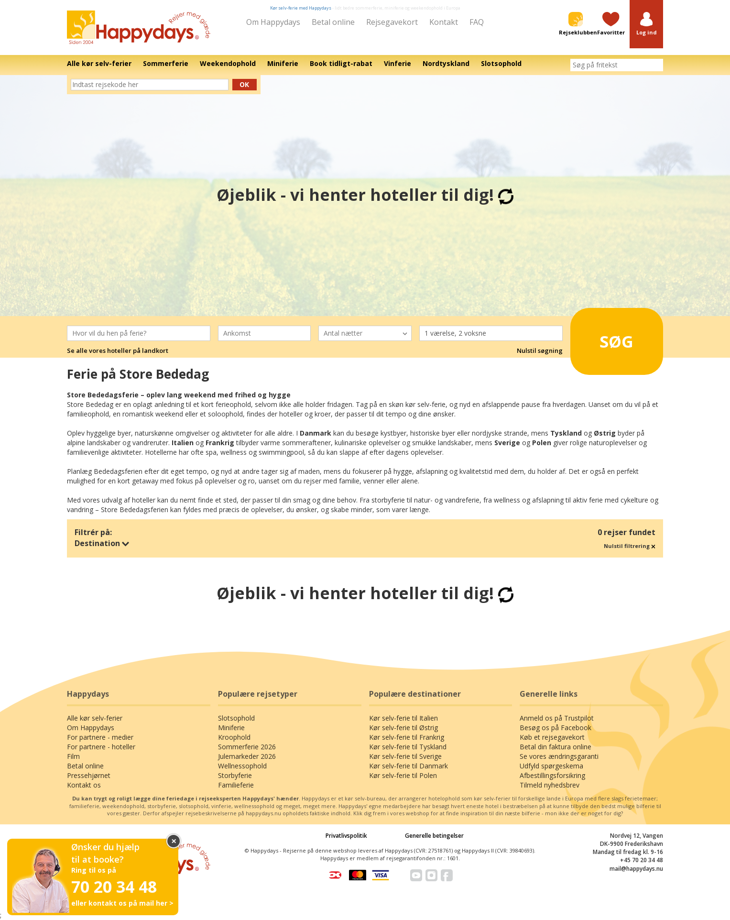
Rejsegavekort (392, 22)
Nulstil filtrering (629, 545)
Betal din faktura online (555, 746)
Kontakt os (84, 784)
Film (73, 756)
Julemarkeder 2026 (247, 756)
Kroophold (234, 737)
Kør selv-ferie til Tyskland (408, 746)
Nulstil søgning (540, 350)
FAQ (476, 22)
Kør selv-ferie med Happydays (300, 8)
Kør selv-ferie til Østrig (403, 727)
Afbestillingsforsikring (552, 775)
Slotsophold (236, 718)
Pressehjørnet (88, 775)
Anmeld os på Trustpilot (557, 718)
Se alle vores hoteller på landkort (117, 350)
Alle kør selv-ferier (94, 718)
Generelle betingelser (434, 836)
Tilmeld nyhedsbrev (549, 784)
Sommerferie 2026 (247, 746)
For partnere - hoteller (101, 746)
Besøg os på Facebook (555, 727)
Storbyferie (235, 775)
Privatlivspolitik (346, 836)
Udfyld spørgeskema (551, 765)
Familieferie (236, 784)
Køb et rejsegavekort (552, 737)
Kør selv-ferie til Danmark (408, 765)
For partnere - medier (100, 737)
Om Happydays (273, 22)
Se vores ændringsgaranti (559, 756)
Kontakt (443, 22)
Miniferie (231, 727)
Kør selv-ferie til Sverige (405, 756)
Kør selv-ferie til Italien (403, 718)
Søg (604, 338)
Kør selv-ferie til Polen (403, 775)
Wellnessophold (242, 765)
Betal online (333, 22)
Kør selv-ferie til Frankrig (406, 737)
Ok (244, 84)
